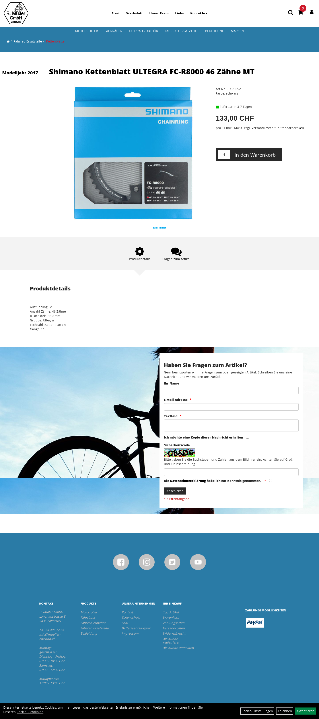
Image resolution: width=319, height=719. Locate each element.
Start (116, 13)
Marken (237, 31)
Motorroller (86, 31)
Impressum (130, 633)
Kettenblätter (56, 41)
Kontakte (198, 13)
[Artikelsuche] (290, 12)
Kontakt (127, 612)
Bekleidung (214, 31)
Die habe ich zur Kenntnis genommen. (213, 481)
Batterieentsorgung (136, 628)
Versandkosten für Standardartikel (277, 128)
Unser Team (159, 13)
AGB (125, 623)
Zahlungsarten (174, 623)
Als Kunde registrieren (171, 640)
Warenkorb (171, 617)
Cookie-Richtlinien (30, 712)
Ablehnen (285, 711)
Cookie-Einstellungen (257, 711)
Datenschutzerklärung (188, 481)
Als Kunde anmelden (178, 648)
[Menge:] (224, 154)
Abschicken (175, 491)
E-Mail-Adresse (176, 400)
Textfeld (170, 416)
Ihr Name (171, 383)
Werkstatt (134, 13)
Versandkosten (174, 628)
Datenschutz (131, 617)
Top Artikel (171, 612)
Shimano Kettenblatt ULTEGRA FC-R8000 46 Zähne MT (152, 71)
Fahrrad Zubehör (143, 31)
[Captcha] (231, 472)
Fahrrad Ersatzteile (181, 31)
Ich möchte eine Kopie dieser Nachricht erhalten (203, 437)
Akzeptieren (305, 711)
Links (179, 13)
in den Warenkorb (255, 154)
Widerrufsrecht (174, 633)
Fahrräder (113, 31)
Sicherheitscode (177, 445)
